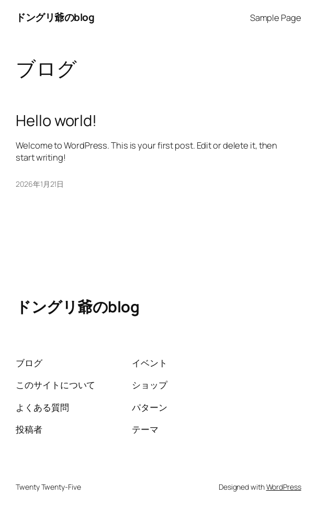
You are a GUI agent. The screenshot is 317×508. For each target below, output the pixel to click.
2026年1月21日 (40, 184)
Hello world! (56, 120)
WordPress (283, 487)
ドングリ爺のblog (55, 17)
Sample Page (275, 18)
